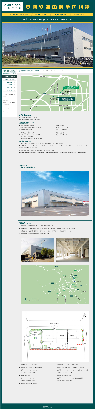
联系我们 (9, 90)
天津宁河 (9, 84)
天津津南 (9, 87)
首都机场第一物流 (9, 76)
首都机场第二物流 (9, 79)
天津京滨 (9, 82)
